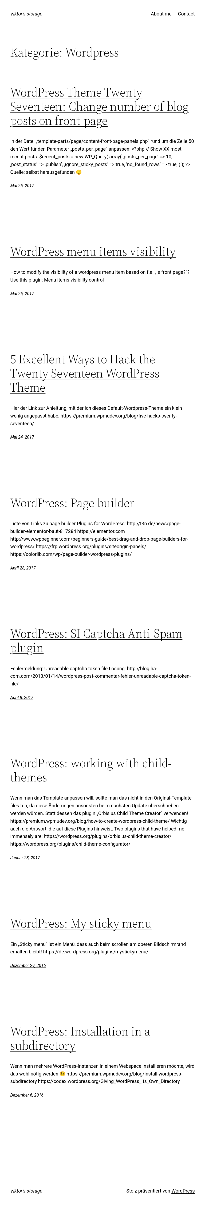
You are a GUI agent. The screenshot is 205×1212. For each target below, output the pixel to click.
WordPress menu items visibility (93, 251)
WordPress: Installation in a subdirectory (80, 1038)
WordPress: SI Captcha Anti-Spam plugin (96, 640)
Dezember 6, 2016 (27, 1095)
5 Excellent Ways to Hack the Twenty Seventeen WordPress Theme (84, 373)
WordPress (183, 1191)
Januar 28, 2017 (25, 857)
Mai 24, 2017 (22, 437)
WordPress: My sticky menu (81, 923)
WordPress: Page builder (72, 503)
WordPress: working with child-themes (91, 770)
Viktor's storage (26, 14)
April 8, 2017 (21, 697)
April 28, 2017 (23, 568)
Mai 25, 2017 (22, 185)
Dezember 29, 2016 (28, 965)
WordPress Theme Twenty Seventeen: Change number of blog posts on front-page (99, 106)
